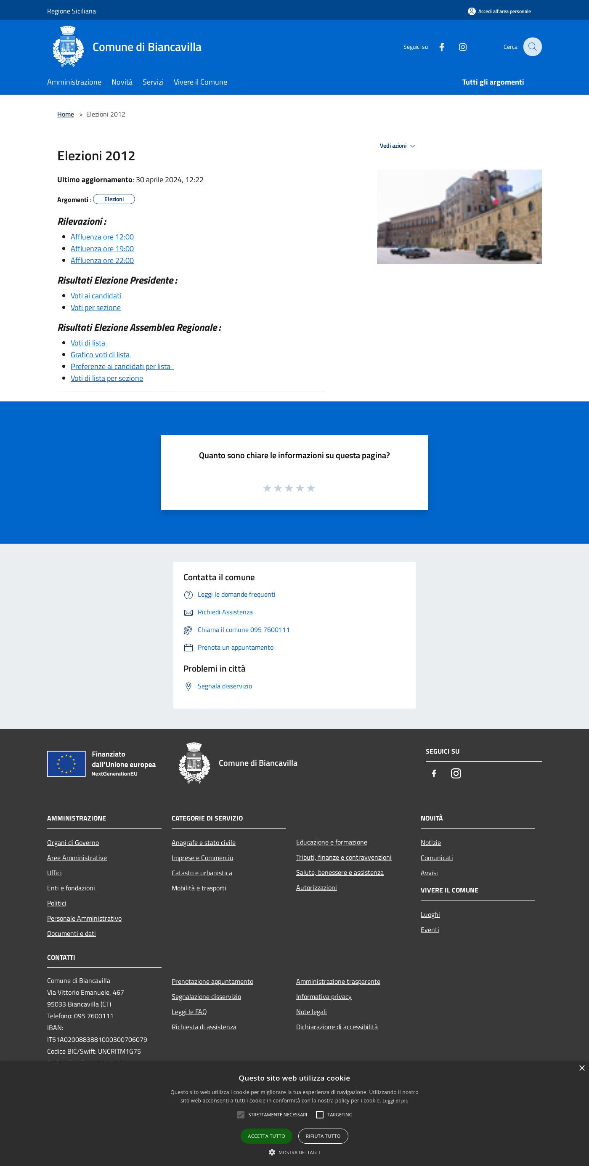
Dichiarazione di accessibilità (337, 1027)
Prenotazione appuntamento (212, 981)
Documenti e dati (71, 933)
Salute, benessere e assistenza (340, 872)
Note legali (311, 1012)
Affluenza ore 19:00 (102, 248)
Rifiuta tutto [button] (323, 1136)
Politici (56, 903)
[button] (294, 1152)
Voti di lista (89, 342)
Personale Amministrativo (84, 918)
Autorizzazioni (316, 887)
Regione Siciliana (71, 11)
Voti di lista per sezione (107, 378)
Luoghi (430, 914)
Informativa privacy (324, 996)
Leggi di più (395, 1100)
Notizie (431, 842)
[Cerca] (532, 47)
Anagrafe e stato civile (204, 842)
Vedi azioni (399, 146)
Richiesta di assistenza (204, 1027)
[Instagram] (456, 46)
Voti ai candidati (97, 295)
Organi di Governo (73, 842)
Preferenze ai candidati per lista (122, 366)
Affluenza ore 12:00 (102, 236)
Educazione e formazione (331, 842)
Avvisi (429, 873)
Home (65, 114)
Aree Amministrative (77, 858)
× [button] (581, 1068)
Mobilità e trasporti (199, 888)
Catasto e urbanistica (202, 873)
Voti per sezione (96, 307)
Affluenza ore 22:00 (102, 260)
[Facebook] (435, 46)
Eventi (430, 929)
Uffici (54, 873)
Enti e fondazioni (71, 888)
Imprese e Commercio (202, 858)
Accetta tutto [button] (266, 1136)
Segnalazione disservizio (206, 996)
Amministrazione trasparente (338, 981)
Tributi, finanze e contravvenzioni (344, 857)
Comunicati (437, 858)
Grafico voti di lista (101, 354)
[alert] (294, 1113)
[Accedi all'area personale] (499, 11)
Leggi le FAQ (189, 1012)
